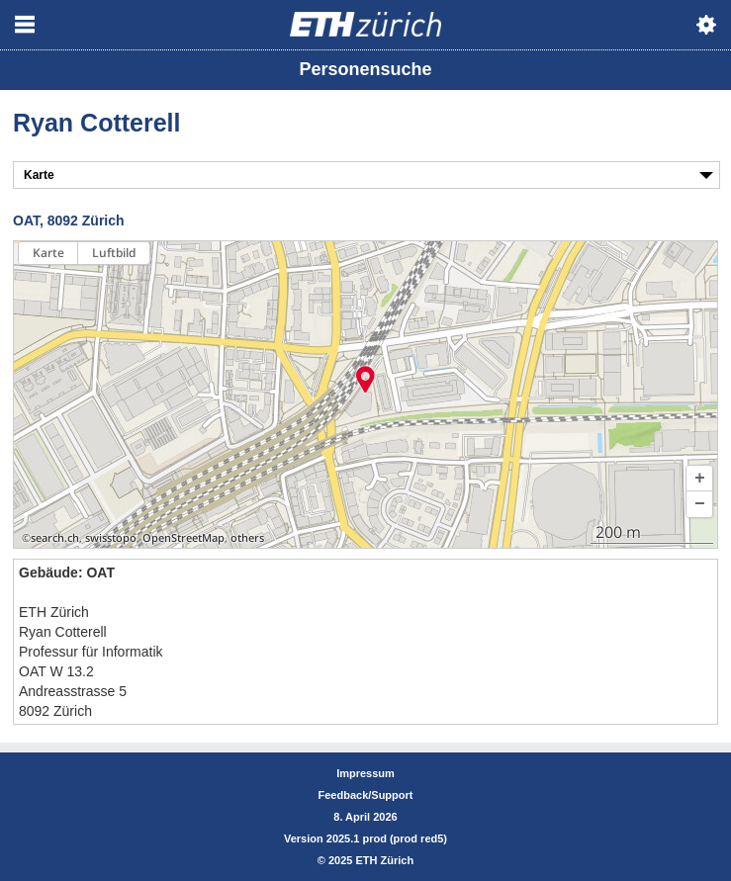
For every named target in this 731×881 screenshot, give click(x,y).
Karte (48, 252)
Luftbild (114, 252)
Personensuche (365, 69)
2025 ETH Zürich (370, 860)
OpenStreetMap (183, 538)
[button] (699, 478)
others (247, 538)
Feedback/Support (366, 795)
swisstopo (111, 538)
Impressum (365, 773)
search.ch (55, 538)
